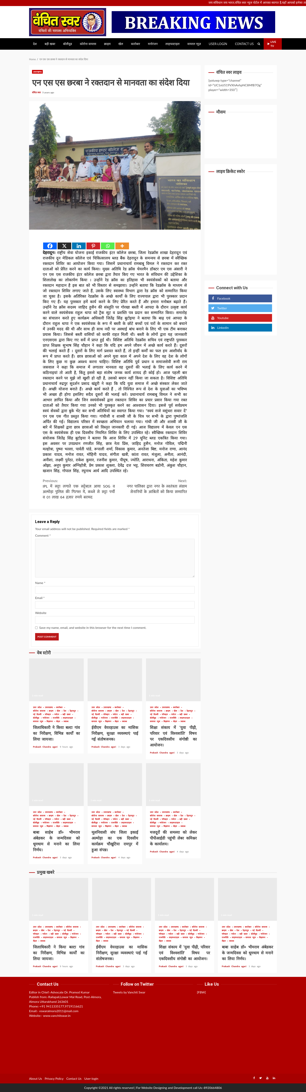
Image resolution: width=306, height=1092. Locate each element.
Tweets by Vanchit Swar (129, 992)
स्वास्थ (66, 722)
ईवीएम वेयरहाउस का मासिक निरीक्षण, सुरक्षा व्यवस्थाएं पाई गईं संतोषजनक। (115, 679)
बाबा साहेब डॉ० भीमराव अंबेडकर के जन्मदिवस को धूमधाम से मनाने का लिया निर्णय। (56, 784)
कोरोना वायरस (88, 44)
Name (40, 583)
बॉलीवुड (67, 44)
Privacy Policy (54, 1078)
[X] (64, 246)
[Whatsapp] (108, 246)
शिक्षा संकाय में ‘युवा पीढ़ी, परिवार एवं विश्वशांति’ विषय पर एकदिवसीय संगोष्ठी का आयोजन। (173, 679)
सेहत (58, 722)
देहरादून (73, 711)
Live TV (272, 44)
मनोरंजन (153, 44)
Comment (43, 535)
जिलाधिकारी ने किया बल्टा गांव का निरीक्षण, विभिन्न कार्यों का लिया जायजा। (56, 679)
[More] (122, 246)
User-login (218, 44)
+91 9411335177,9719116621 (61, 1006)
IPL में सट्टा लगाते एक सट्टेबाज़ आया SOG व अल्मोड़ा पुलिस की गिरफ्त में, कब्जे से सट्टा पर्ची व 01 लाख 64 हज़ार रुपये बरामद (79, 489)
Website (40, 613)
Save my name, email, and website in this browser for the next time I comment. (92, 627)
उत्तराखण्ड (37, 72)
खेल (120, 44)
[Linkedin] (79, 246)
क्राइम (107, 44)
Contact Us (244, 44)
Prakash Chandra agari (46, 747)
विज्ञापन (50, 722)
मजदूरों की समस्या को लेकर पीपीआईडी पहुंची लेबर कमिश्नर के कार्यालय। (173, 784)
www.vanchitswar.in (57, 1015)
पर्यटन (57, 715)
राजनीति (57, 718)
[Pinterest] (93, 246)
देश (35, 44)
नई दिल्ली (38, 715)
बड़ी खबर (49, 44)
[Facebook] (50, 246)
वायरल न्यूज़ (194, 44)
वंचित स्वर (36, 92)
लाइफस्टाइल (172, 44)
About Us (35, 1078)
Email (40, 598)
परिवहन (48, 715)
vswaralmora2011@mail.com (58, 1011)
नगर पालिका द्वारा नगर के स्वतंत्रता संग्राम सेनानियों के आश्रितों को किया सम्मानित (151, 486)
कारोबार (135, 44)
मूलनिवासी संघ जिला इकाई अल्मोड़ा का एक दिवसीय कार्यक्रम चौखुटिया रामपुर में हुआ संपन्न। (115, 784)
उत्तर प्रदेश (38, 708)
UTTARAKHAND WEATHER (240, 132)
